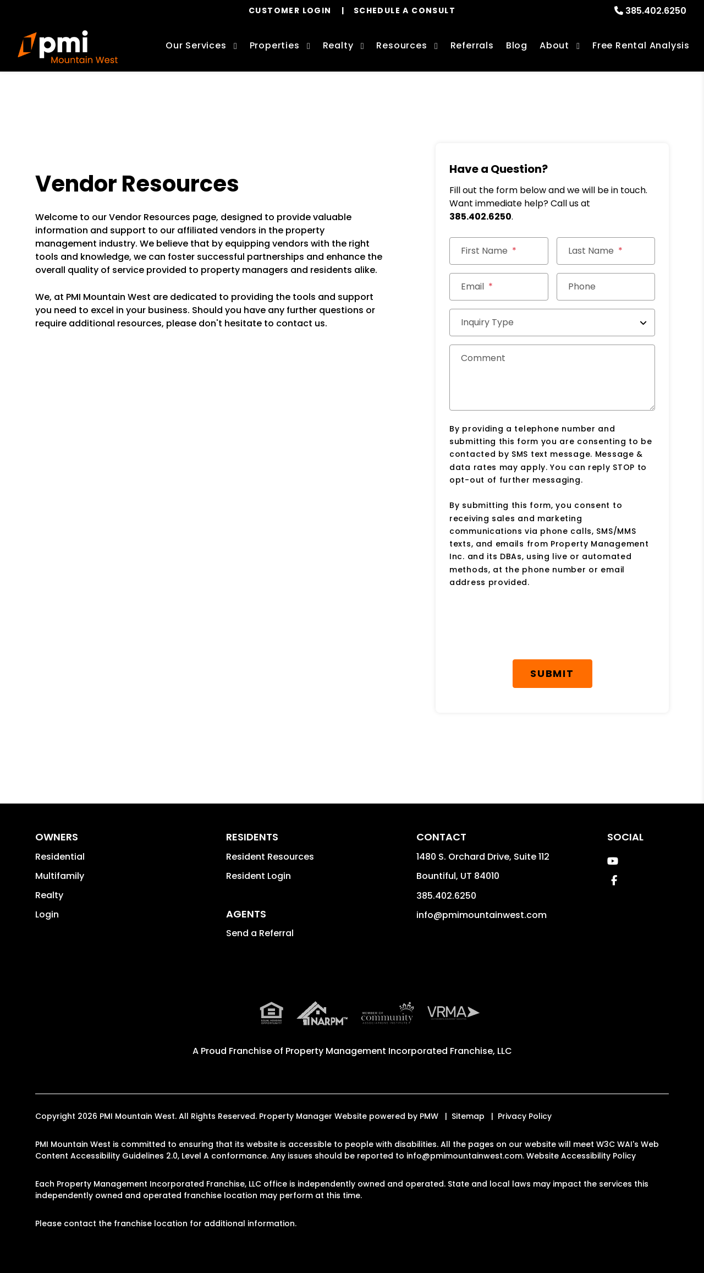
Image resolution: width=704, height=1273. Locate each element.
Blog (516, 45)
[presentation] (533, 624)
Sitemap (468, 1116)
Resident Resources (270, 856)
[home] (68, 46)
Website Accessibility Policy (581, 1155)
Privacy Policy (525, 1116)
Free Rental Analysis (641, 45)
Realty (49, 895)
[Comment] (552, 378)
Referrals (472, 45)
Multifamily (59, 876)
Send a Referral (260, 933)
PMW (429, 1116)
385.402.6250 (655, 10)
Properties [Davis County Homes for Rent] (275, 45)
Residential (60, 856)
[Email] (498, 287)
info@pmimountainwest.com (481, 915)
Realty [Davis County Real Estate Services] (338, 45)
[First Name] (498, 251)
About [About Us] (554, 45)
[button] (612, 861)
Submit (552, 673)
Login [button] (47, 914)
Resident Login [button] (258, 876)
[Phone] (606, 287)
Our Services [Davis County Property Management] (196, 45)
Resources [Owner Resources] (401, 45)
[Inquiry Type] (552, 322)
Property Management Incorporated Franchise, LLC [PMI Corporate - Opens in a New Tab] (398, 1051)
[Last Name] (606, 251)
